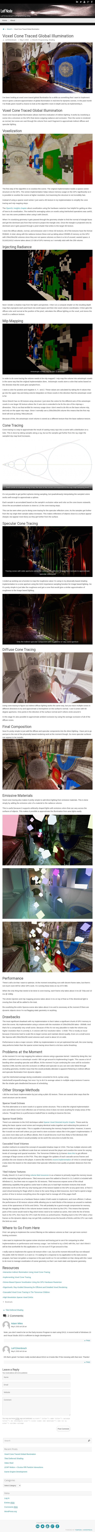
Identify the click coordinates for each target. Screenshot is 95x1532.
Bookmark (8, 1302)
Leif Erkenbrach (10, 40)
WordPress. (88, 1530)
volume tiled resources (39, 1175)
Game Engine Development (15, 1472)
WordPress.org (10, 1511)
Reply (87, 1340)
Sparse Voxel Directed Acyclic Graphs (59, 1122)
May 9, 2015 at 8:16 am (19, 1351)
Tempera (78, 1530)
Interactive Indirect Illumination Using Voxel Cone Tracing (26, 1272)
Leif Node (6, 11)
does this (71, 1153)
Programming (43, 40)
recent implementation (62, 1160)
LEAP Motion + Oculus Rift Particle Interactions (23, 1467)
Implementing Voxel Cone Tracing (17, 1277)
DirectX (10, 29)
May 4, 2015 (24, 40)
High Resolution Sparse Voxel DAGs (18, 1297)
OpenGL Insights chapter (16, 208)
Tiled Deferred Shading (13, 1310)
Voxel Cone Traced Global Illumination (20, 1454)
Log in (6, 1498)
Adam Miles (17, 1323)
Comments (11, 1507)
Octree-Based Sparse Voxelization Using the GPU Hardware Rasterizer (32, 1282)
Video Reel (8, 1463)
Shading (52, 40)
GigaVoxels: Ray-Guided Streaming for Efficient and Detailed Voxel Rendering (35, 1287)
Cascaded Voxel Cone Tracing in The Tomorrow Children (26, 1292)
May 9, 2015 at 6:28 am (19, 1326)
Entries (9, 1503)
